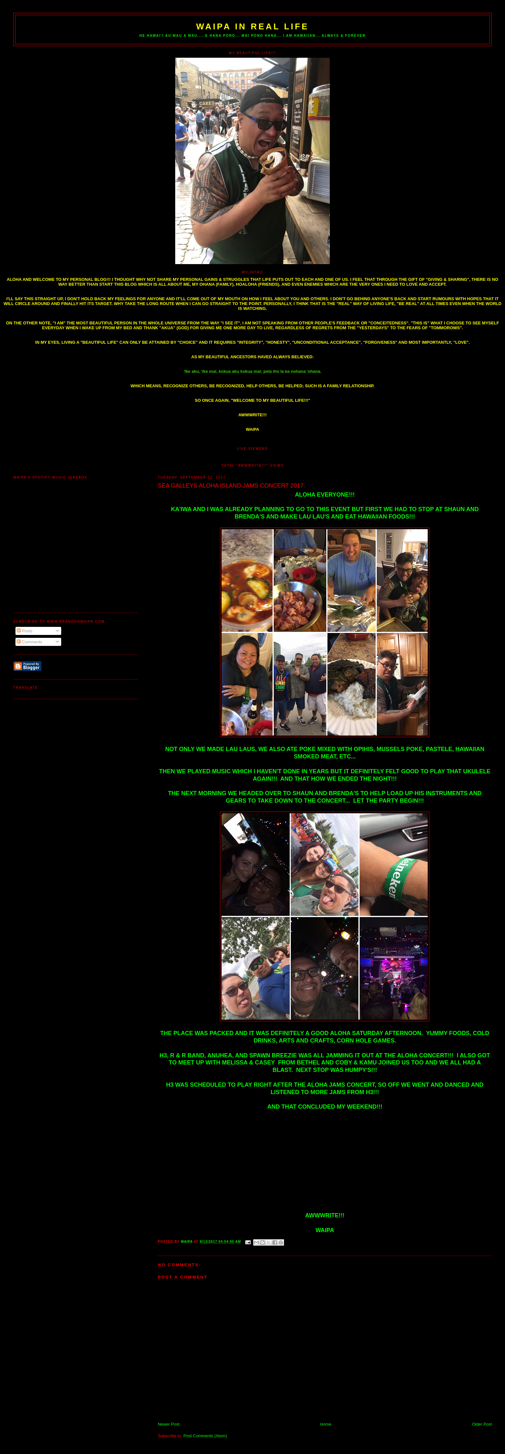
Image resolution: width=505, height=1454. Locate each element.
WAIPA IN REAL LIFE (252, 26)
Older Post (482, 1424)
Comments (29, 641)
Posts (24, 630)
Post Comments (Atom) (205, 1435)
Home (325, 1424)
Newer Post (168, 1424)
